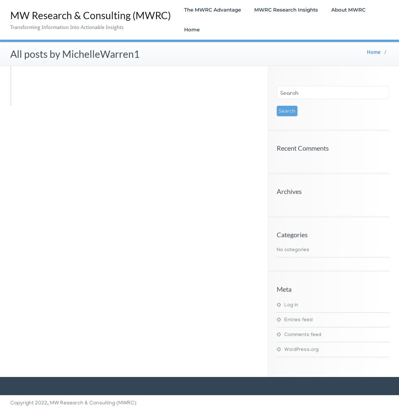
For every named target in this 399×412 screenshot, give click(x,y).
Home (192, 29)
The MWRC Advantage (212, 10)
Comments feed (302, 335)
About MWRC (348, 10)
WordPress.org (301, 350)
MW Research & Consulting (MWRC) (90, 15)
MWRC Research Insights (286, 10)
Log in (291, 305)
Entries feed (298, 320)
